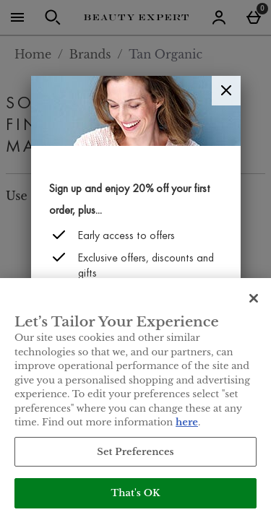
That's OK (135, 493)
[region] (135, 399)
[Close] (226, 90)
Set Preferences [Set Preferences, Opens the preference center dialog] (135, 452)
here (187, 422)
